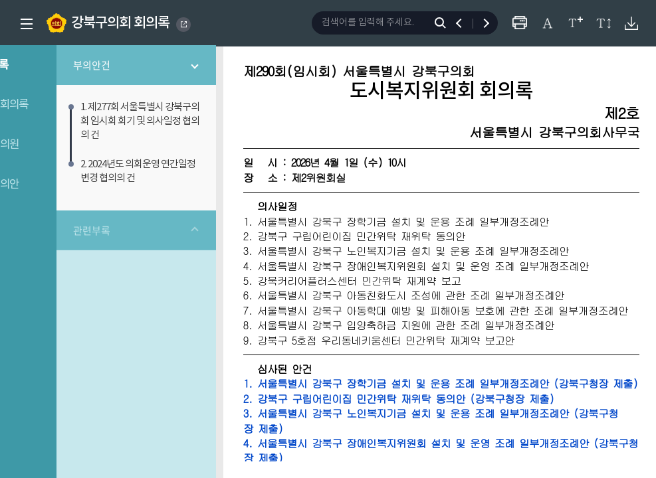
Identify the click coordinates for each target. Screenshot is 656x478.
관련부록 (121, 217)
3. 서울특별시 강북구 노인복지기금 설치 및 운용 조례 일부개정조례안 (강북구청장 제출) (458, 452)
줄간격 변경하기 (603, 23)
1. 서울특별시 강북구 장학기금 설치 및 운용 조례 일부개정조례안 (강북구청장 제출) (458, 407)
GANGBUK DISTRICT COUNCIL (184, 24)
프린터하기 (519, 23)
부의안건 (121, 66)
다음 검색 (480, 23)
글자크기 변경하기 (575, 23)
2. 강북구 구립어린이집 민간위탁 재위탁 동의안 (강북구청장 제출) (441, 430)
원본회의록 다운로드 (631, 23)
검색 (443, 23)
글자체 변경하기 (547, 23)
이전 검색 (465, 23)
